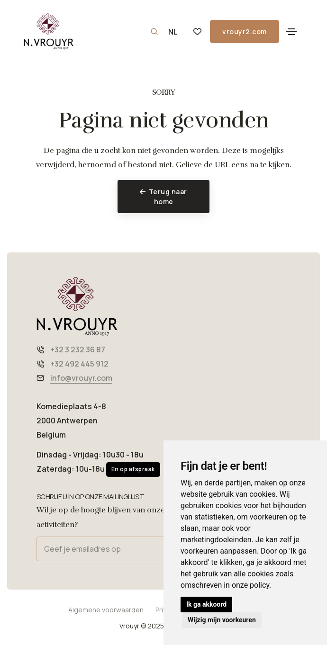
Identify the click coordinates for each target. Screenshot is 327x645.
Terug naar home (163, 196)
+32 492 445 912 (79, 363)
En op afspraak (133, 469)
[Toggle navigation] (291, 31)
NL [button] (173, 32)
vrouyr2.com (238, 31)
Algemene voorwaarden (106, 609)
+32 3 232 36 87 (77, 349)
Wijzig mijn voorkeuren (222, 620)
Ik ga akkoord (206, 604)
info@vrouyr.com (81, 378)
